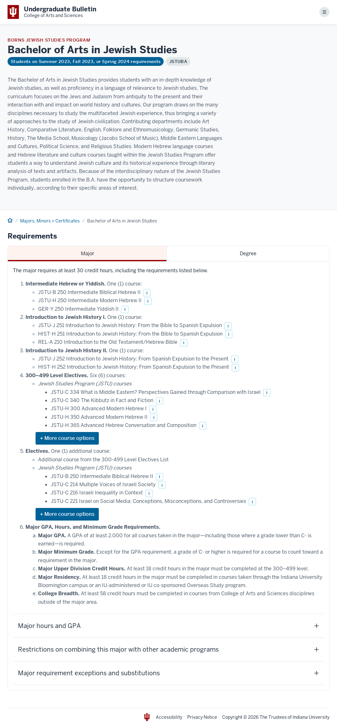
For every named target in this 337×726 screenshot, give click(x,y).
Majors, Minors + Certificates (50, 221)
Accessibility (169, 717)
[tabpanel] (168, 476)
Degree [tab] (248, 253)
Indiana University (311, 717)
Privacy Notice (202, 717)
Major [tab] (87, 253)
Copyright (232, 717)
